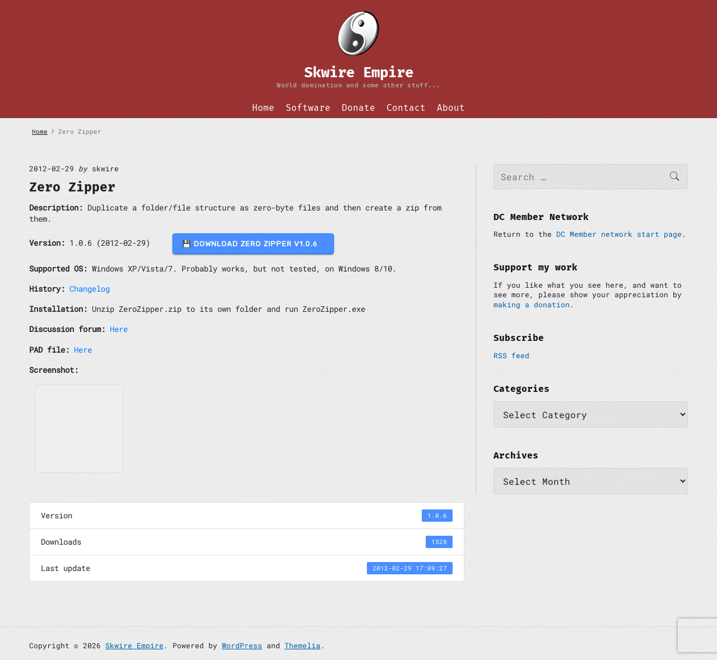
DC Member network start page (619, 234)
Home (263, 107)
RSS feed (511, 355)
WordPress (242, 645)
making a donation (531, 304)
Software (308, 107)
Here (119, 329)
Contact (406, 107)
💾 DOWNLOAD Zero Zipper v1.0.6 (253, 244)
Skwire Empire (134, 645)
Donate (358, 107)
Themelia (302, 645)
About (451, 107)
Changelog (89, 288)
